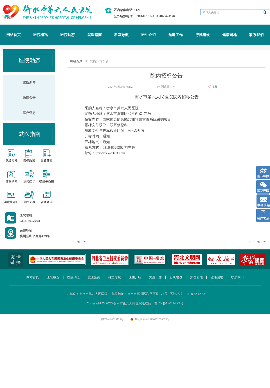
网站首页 (76, 61)
